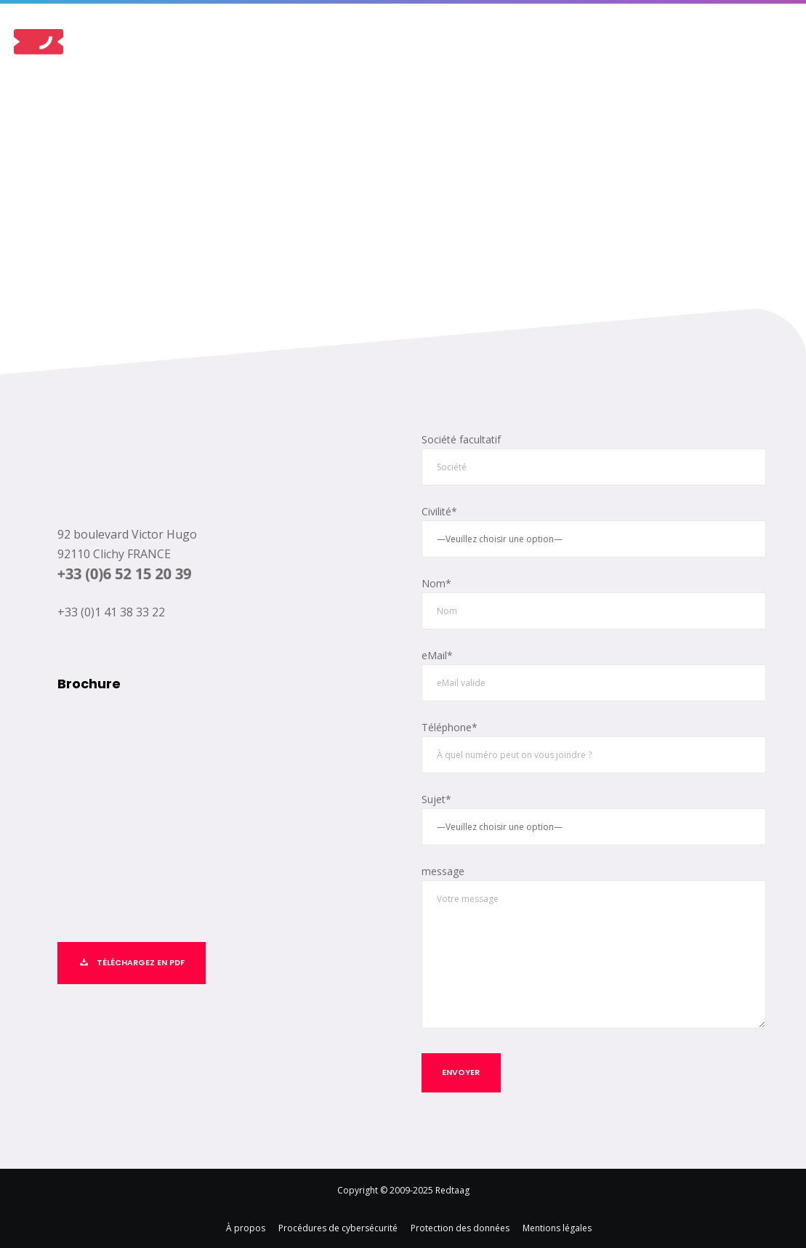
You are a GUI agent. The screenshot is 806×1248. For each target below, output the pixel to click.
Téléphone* (594, 744)
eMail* (594, 672)
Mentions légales (557, 1223)
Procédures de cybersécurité (338, 1223)
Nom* (594, 600)
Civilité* (594, 529)
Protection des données (460, 1223)
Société (594, 459)
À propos (245, 1223)
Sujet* (594, 815)
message (594, 944)
